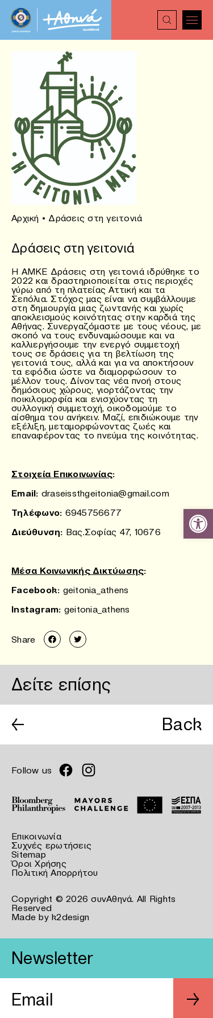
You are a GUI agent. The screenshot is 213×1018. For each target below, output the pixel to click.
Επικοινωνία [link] (36, 836)
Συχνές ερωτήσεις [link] (51, 845)
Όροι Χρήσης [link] (38, 863)
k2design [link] (70, 916)
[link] (198, 524)
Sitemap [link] (28, 854)
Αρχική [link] (25, 218)
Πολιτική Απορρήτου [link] (54, 872)
